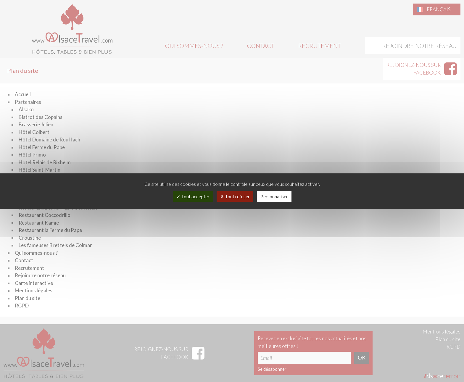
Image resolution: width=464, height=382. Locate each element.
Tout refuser (235, 196)
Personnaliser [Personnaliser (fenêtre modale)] (274, 196)
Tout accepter (193, 196)
